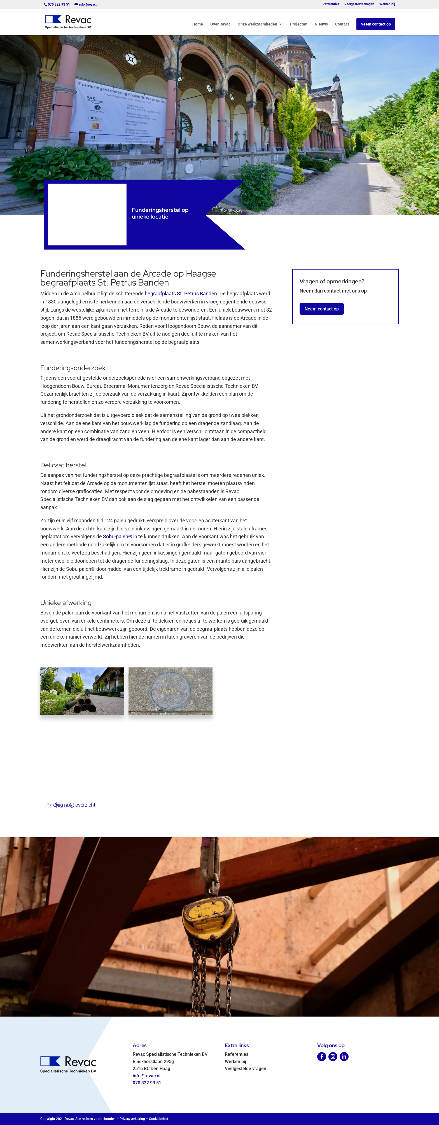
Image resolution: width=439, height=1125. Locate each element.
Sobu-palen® (117, 536)
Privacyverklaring (132, 1119)
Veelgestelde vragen (359, 4)
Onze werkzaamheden (257, 24)
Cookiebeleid (158, 1119)
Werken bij (387, 4)
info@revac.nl (146, 1075)
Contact (342, 24)
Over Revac (220, 24)
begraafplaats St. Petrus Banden (181, 293)
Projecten (298, 24)
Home (197, 24)
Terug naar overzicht (72, 805)
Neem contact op (376, 24)
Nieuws (321, 24)
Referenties (331, 4)
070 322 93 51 (147, 1082)
